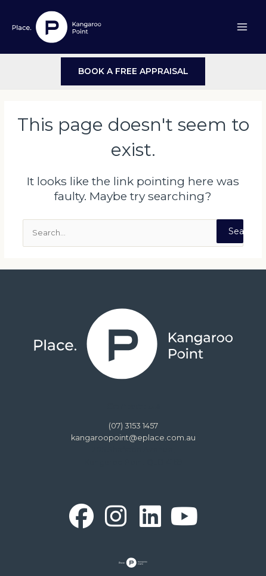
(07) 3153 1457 (133, 425)
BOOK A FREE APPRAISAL (133, 71)
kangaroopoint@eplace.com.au (133, 437)
